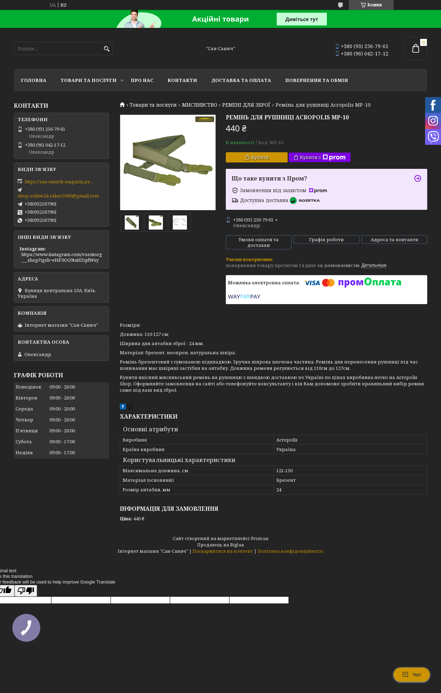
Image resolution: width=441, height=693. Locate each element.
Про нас (142, 80)
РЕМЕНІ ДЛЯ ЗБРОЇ (246, 105)
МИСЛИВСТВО (199, 105)
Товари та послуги (88, 80)
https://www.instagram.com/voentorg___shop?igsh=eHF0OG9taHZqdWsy (61, 257)
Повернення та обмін (316, 80)
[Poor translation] (25, 591)
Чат (411, 674)
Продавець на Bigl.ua (220, 545)
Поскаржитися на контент (223, 551)
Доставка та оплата (241, 80)
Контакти (182, 80)
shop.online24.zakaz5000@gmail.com (58, 196)
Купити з (323, 157)
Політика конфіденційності (290, 551)
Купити (260, 157)
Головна (33, 80)
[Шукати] (106, 49)
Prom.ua (259, 538)
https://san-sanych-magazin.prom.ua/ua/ (60, 181)
